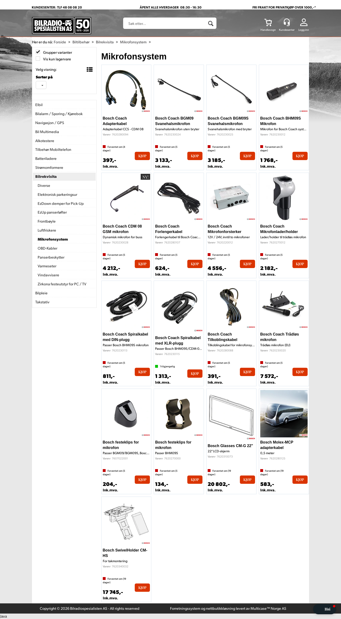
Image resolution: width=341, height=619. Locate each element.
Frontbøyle (47, 221)
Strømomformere (49, 167)
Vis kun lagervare (56, 58)
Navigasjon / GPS (49, 122)
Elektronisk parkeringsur (57, 194)
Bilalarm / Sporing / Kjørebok (59, 113)
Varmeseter (47, 265)
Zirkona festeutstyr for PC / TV (62, 283)
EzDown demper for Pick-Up (61, 203)
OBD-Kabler (47, 248)
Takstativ (42, 301)
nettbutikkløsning (220, 608)
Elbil (39, 104)
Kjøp (142, 156)
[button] (324, 609)
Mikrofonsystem (133, 41)
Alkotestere (44, 140)
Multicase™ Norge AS (268, 608)
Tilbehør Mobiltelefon (53, 149)
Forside (60, 41)
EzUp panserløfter (52, 212)
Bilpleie (41, 292)
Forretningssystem (185, 608)
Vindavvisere (48, 274)
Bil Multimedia (47, 131)
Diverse (44, 185)
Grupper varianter (57, 52)
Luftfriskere (47, 230)
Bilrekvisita (105, 41)
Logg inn (303, 29)
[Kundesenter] (287, 22)
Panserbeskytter (51, 257)
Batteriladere (46, 158)
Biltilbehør (81, 41)
